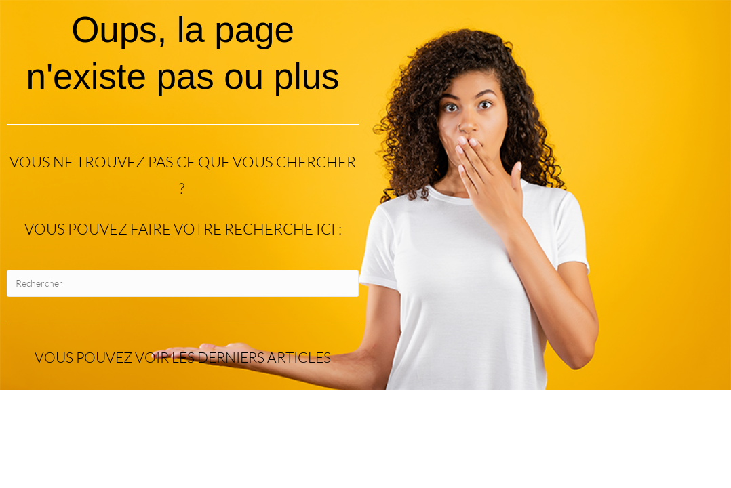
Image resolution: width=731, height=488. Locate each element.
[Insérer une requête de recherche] (183, 283)
